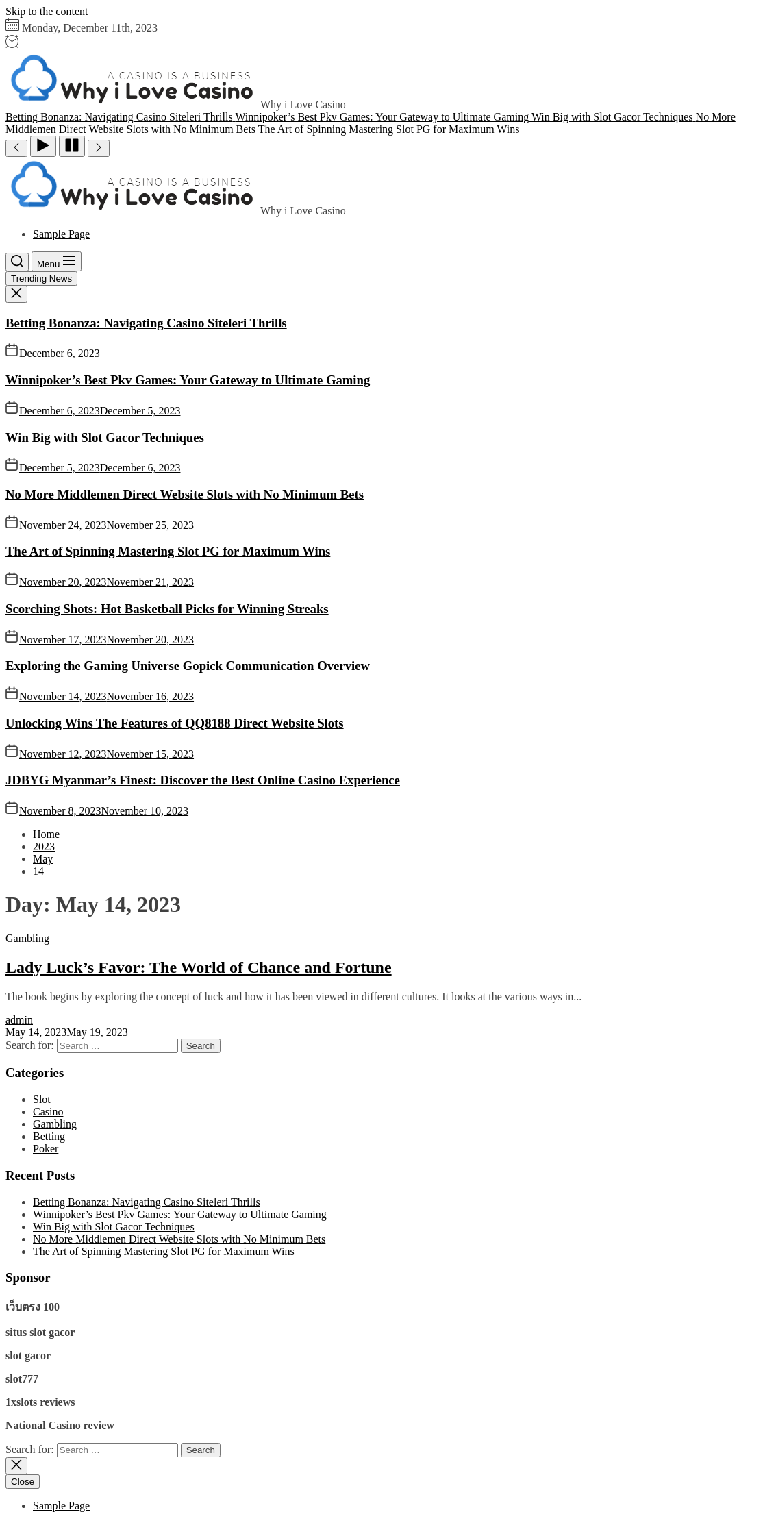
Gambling (27, 938)
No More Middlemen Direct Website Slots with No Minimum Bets (184, 494)
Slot (42, 1099)
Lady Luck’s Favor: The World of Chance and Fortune (198, 967)
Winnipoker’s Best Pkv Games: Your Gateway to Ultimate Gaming (187, 380)
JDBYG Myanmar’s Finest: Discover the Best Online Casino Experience (202, 780)
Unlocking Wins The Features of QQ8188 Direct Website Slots (174, 723)
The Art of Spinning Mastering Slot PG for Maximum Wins (167, 551)
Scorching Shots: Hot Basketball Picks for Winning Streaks (167, 609)
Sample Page (61, 234)
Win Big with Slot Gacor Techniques (104, 437)
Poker (45, 1148)
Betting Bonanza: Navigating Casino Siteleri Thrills (146, 323)
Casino (48, 1111)
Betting (49, 1136)
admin (19, 1020)
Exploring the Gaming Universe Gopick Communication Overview (187, 665)
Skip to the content (46, 11)
